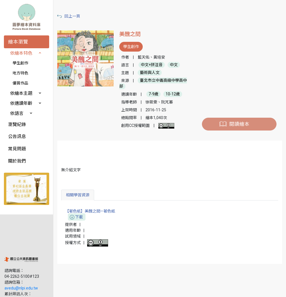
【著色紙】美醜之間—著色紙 (93, 214)
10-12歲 (174, 94)
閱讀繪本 (240, 124)
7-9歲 (155, 94)
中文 (175, 65)
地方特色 (20, 73)
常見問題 (17, 148)
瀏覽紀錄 (17, 124)
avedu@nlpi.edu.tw (21, 253)
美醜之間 (131, 34)
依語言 (16, 113)
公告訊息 (17, 136)
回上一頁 (75, 16)
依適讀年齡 (21, 103)
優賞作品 (20, 83)
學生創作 (20, 63)
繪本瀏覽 (18, 42)
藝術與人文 (151, 73)
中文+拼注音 (153, 65)
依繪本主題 (21, 93)
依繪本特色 (21, 53)
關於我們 (17, 161)
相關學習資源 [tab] (80, 195)
